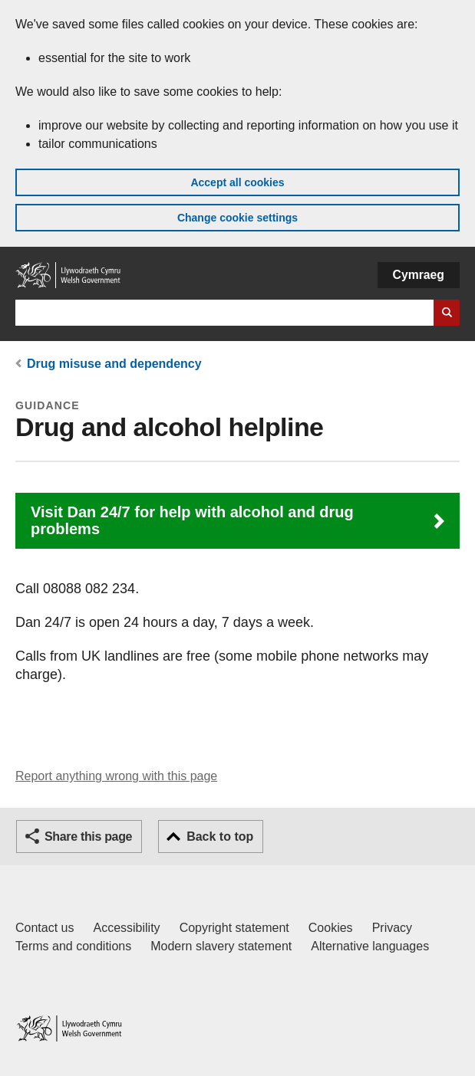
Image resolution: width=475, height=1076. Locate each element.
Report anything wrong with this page (116, 775)
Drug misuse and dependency (114, 363)
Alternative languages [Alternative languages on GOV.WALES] (370, 946)
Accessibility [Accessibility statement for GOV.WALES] (126, 927)
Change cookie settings (237, 218)
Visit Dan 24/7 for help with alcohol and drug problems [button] (192, 520)
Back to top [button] (219, 836)
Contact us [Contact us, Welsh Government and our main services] (44, 927)
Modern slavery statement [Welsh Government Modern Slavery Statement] (221, 946)
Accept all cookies (237, 182)
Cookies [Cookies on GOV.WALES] (330, 927)
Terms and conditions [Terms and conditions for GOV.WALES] (73, 946)
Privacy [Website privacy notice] (392, 927)
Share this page (88, 836)
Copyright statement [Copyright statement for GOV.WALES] (234, 927)
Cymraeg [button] (418, 274)
